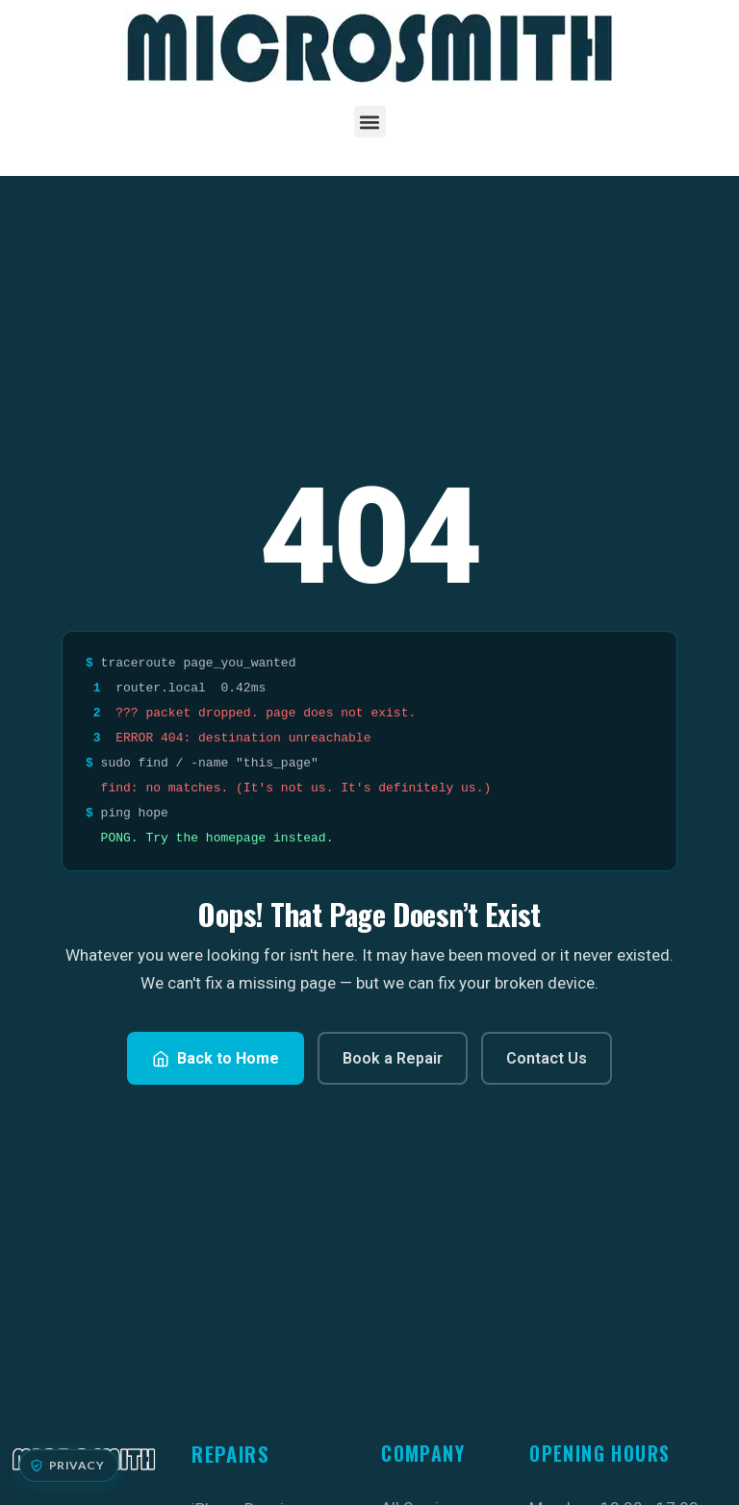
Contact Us (546, 1058)
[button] (370, 122)
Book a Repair (393, 1058)
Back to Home (215, 1058)
